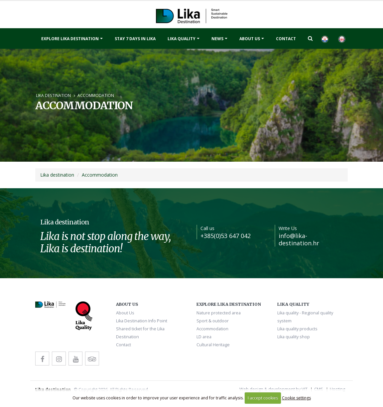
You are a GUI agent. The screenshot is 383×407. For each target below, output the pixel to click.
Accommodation (95, 95)
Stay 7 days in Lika (135, 38)
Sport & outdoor (212, 321)
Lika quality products (297, 329)
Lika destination (53, 95)
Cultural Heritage (213, 345)
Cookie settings (296, 398)
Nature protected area (218, 313)
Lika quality (181, 38)
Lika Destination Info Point (141, 321)
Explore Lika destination (70, 38)
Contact (286, 38)
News (217, 38)
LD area (203, 337)
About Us (249, 38)
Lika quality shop (293, 337)
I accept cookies (263, 398)
